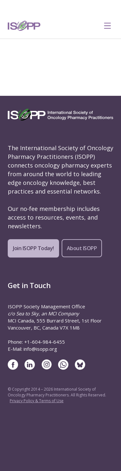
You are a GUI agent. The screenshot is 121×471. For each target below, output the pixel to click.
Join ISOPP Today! (33, 248)
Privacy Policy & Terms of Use (37, 400)
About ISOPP (82, 248)
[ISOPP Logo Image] (24, 26)
